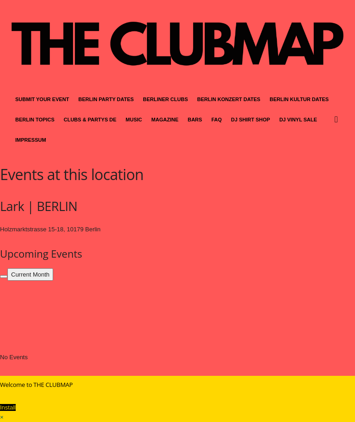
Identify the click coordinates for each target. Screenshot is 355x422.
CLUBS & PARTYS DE (90, 119)
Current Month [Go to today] (30, 274)
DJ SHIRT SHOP (250, 119)
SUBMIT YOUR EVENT (42, 99)
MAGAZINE (164, 119)
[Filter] (3, 276)
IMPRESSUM (30, 140)
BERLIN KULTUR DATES (299, 99)
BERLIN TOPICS (35, 119)
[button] (338, 119)
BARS (195, 119)
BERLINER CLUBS (165, 99)
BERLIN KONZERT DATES (229, 99)
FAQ (216, 119)
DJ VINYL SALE (298, 119)
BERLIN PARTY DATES (106, 99)
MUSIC (134, 119)
